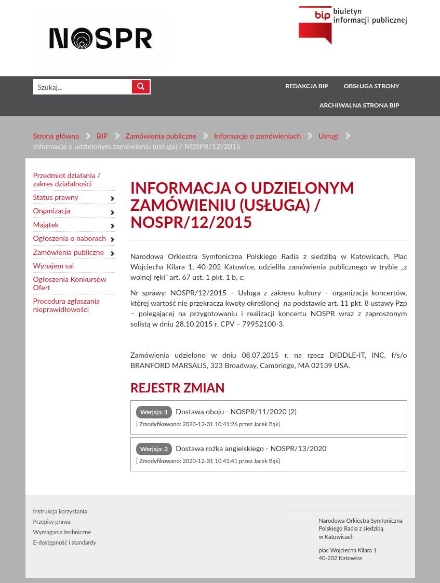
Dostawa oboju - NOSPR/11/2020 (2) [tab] (216, 416)
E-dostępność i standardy (65, 542)
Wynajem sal (53, 265)
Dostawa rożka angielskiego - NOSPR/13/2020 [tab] (231, 453)
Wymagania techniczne (62, 531)
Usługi (328, 135)
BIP (102, 135)
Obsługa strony (371, 86)
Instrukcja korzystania (60, 511)
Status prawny (55, 197)
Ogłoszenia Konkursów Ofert (69, 283)
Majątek (46, 224)
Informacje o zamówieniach (257, 135)
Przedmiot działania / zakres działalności (67, 179)
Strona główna (56, 135)
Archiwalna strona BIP (359, 105)
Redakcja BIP (306, 86)
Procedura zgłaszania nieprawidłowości (66, 305)
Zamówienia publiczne (160, 135)
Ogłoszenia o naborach (69, 238)
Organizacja (52, 210)
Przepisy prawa (52, 521)
